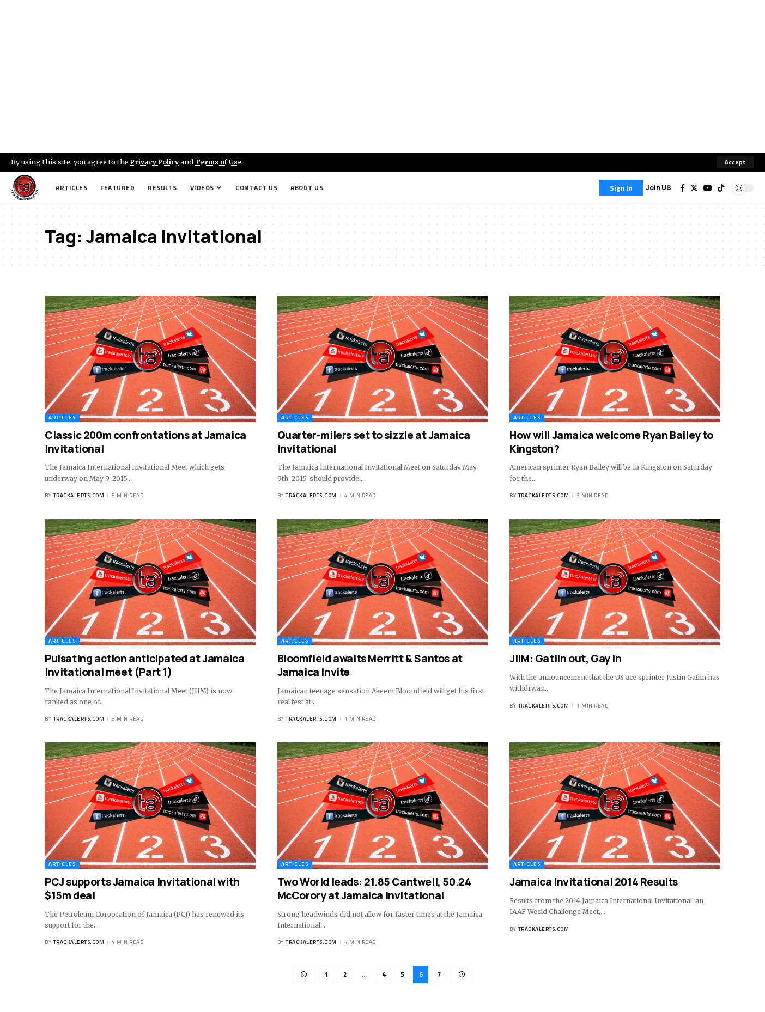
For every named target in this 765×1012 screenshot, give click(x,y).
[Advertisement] (382, 76)
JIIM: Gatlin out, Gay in (565, 658)
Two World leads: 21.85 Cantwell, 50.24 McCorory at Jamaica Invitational (374, 889)
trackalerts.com (79, 496)
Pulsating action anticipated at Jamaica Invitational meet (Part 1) (144, 665)
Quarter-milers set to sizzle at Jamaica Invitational (373, 442)
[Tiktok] (721, 188)
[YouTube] (708, 188)
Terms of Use (221, 161)
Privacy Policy (155, 161)
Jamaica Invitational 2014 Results (593, 882)
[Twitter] (694, 188)
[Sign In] (621, 188)
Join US (658, 187)
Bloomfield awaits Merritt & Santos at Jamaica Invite (370, 665)
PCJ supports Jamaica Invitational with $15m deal (142, 889)
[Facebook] (682, 188)
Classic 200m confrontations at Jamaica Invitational (145, 442)
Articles (62, 417)
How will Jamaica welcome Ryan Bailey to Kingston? (611, 442)
